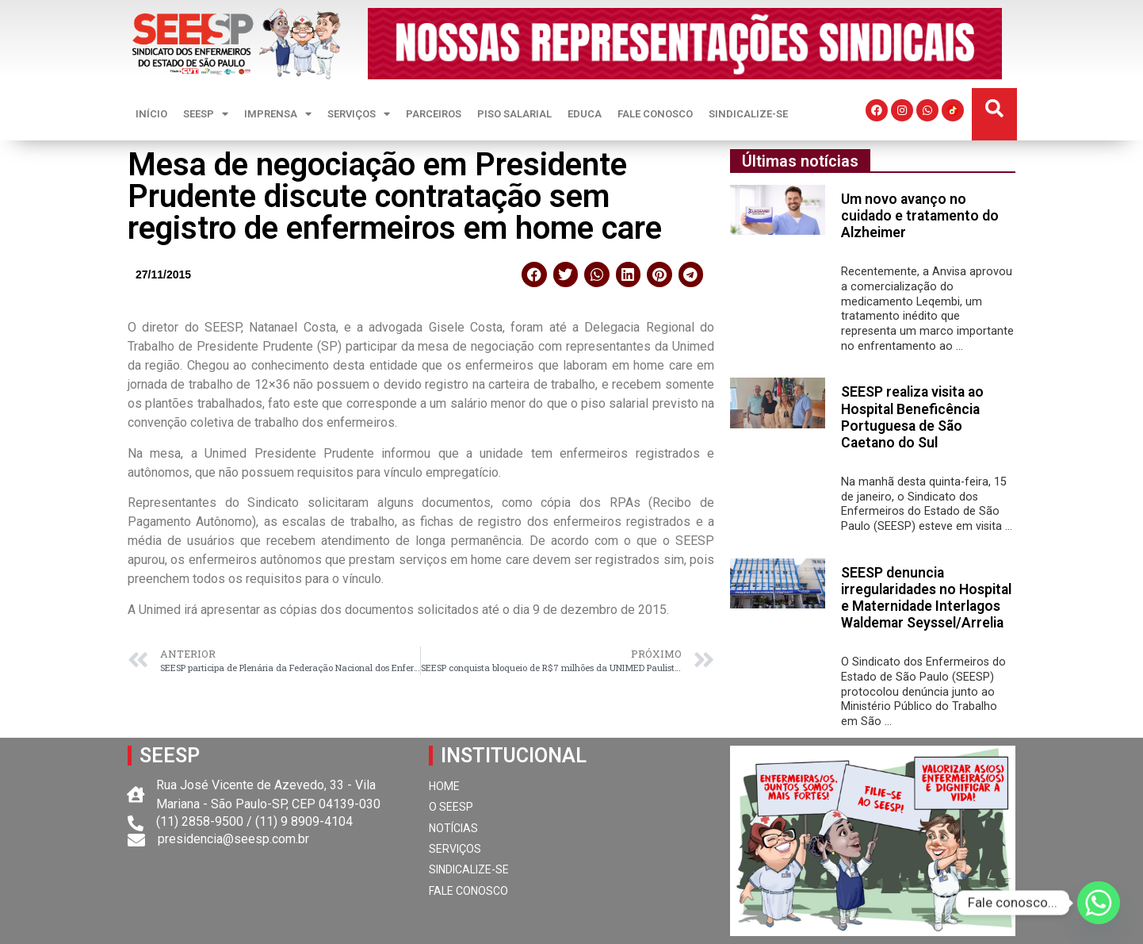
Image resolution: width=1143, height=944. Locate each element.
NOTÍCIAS (453, 828)
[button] (994, 109)
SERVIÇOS (358, 114)
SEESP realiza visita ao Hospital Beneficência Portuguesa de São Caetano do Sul (912, 417)
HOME (444, 786)
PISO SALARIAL (514, 114)
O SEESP (451, 806)
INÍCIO (151, 114)
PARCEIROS (433, 114)
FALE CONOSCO (655, 114)
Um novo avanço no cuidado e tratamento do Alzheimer (920, 215)
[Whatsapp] (1098, 902)
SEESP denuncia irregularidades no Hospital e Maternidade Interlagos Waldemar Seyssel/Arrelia (926, 598)
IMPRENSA (278, 114)
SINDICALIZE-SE (748, 114)
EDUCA (585, 114)
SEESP (205, 114)
